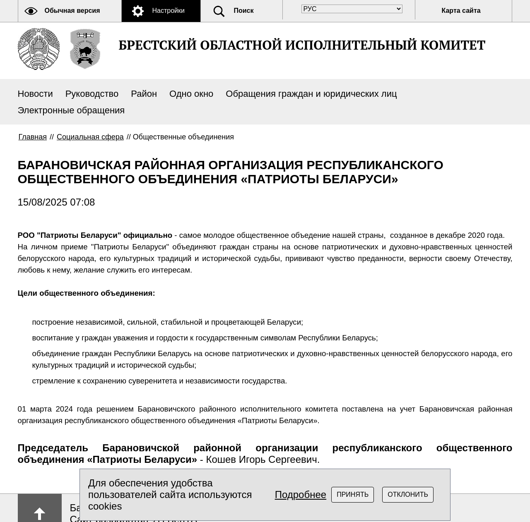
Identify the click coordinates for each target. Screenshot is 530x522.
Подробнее (300, 494)
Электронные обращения (71, 110)
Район (144, 94)
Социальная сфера (90, 137)
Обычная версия (72, 10)
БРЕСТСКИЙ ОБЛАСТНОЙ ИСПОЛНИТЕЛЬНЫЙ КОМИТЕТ (302, 44)
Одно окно (191, 94)
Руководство (92, 94)
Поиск (244, 10)
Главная (33, 137)
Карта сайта (461, 10)
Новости (35, 94)
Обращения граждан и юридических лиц (311, 94)
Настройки (168, 10)
